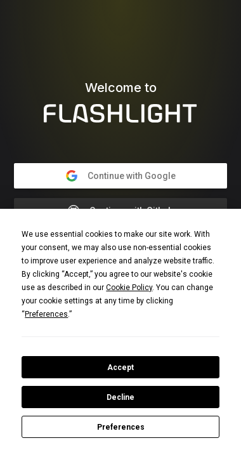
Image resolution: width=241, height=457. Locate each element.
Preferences (121, 427)
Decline (120, 397)
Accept (120, 367)
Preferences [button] (46, 314)
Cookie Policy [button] (129, 287)
